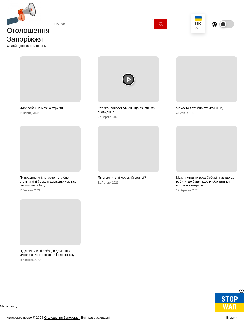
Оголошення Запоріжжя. (62, 317)
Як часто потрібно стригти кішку (199, 108)
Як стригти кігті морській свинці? (122, 177)
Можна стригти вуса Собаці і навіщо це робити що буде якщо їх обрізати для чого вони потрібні (205, 181)
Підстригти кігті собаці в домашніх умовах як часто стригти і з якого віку (47, 253)
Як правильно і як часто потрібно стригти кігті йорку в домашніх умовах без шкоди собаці (48, 181)
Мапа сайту (8, 306)
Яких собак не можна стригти (41, 108)
